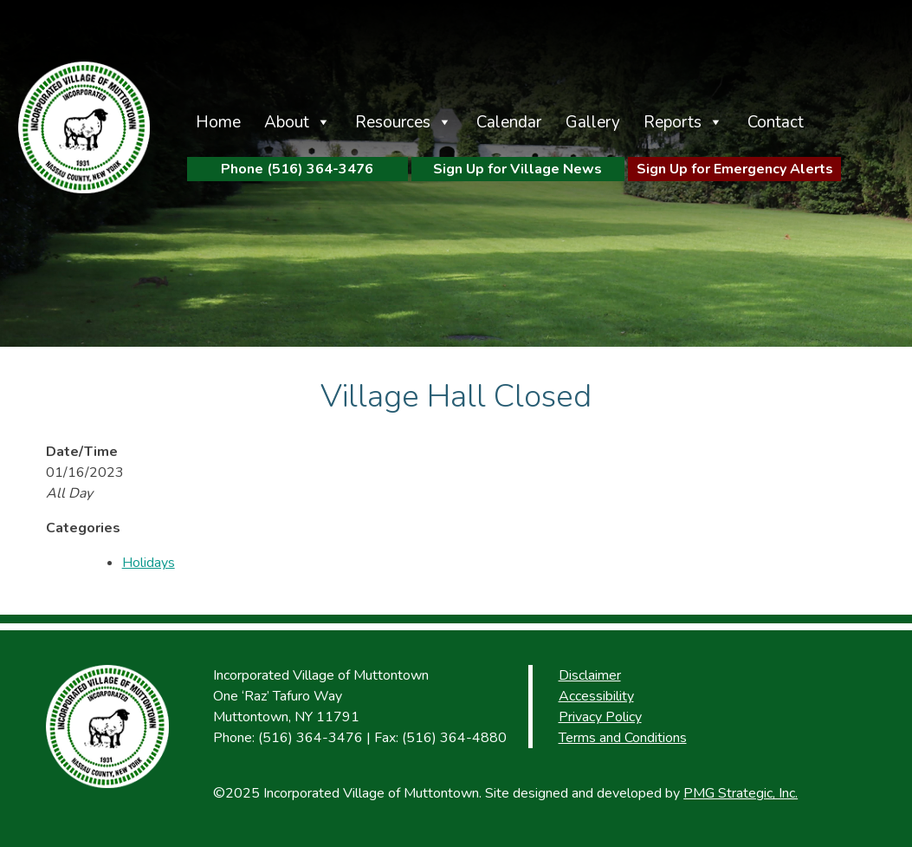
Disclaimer (590, 675)
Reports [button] (673, 122)
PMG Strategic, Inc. (740, 793)
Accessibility (596, 696)
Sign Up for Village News (517, 169)
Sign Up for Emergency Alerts (735, 169)
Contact (775, 122)
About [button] (286, 122)
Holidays (148, 562)
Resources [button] (392, 122)
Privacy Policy (600, 716)
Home (218, 122)
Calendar (508, 122)
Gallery (593, 122)
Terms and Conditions (623, 737)
